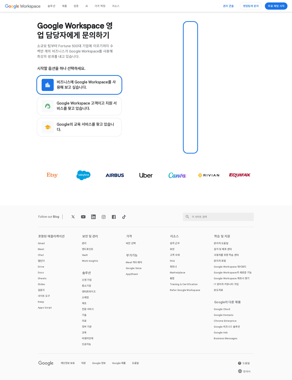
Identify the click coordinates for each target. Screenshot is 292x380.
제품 (64, 6)
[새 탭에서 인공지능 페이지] (86, 344)
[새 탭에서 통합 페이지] (172, 278)
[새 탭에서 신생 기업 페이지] (87, 280)
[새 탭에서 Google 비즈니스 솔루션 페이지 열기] (227, 326)
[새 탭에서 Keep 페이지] (41, 301)
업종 (76, 6)
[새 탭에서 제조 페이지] (84, 303)
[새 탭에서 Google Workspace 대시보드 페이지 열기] (230, 266)
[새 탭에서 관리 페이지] (84, 243)
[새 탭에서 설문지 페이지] (41, 290)
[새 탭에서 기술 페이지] (84, 315)
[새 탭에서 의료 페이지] (84, 320)
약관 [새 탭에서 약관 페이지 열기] (83, 363)
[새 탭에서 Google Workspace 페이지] (23, 6)
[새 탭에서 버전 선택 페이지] (131, 243)
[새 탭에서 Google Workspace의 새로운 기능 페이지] (233, 272)
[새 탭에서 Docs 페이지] (41, 272)
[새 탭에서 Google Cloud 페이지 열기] (222, 309)
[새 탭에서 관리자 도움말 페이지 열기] (221, 243)
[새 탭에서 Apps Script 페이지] (45, 307)
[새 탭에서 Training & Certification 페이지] (184, 284)
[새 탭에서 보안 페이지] (172, 249)
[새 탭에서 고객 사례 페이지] (175, 255)
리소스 (116, 6)
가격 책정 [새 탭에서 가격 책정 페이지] (100, 6)
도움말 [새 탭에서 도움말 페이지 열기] (135, 363)
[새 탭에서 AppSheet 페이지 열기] (132, 274)
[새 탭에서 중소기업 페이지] (86, 285)
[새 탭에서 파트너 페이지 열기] (173, 266)
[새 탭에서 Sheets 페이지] (42, 278)
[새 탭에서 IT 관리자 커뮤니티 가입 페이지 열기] (226, 284)
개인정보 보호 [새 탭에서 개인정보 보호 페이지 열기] (68, 363)
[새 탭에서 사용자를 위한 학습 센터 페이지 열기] (226, 255)
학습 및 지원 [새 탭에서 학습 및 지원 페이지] (222, 236)
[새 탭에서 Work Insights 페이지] (90, 260)
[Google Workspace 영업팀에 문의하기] (251, 6)
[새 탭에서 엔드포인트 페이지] (87, 249)
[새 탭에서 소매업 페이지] (85, 297)
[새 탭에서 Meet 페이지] (41, 249)
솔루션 (51, 6)
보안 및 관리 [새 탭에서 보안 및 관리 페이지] (90, 236)
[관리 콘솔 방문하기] (228, 6)
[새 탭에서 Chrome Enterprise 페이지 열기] (225, 320)
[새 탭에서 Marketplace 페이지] (177, 272)
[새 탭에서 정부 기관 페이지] (87, 326)
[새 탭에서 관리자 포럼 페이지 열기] (220, 260)
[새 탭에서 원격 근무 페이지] (175, 243)
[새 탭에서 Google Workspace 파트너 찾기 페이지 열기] (231, 278)
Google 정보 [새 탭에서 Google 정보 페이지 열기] (99, 363)
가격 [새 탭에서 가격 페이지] (129, 236)
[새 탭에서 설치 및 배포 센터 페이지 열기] (223, 249)
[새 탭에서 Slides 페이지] (41, 284)
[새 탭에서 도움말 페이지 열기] (244, 363)
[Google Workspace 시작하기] (276, 6)
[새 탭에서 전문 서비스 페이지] (88, 309)
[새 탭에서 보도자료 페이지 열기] (218, 290)
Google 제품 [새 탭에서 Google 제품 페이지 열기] (119, 363)
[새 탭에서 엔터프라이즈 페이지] (89, 291)
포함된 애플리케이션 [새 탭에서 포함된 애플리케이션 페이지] (51, 236)
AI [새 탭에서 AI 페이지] (87, 6)
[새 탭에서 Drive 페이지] (41, 266)
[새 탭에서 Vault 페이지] (85, 255)
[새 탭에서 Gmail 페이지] (41, 243)
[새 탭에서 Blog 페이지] (56, 216)
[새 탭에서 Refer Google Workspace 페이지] (185, 290)
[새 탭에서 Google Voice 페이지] (133, 268)
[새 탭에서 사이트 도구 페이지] (44, 296)
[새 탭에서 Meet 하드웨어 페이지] (134, 262)
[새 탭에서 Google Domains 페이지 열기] (223, 315)
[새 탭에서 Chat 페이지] (41, 255)
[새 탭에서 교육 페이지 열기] (84, 332)
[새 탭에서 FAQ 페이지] (172, 260)
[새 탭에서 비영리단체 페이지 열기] (87, 338)
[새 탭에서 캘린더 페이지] (41, 260)
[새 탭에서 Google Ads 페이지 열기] (221, 332)
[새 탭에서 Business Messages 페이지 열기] (225, 338)
